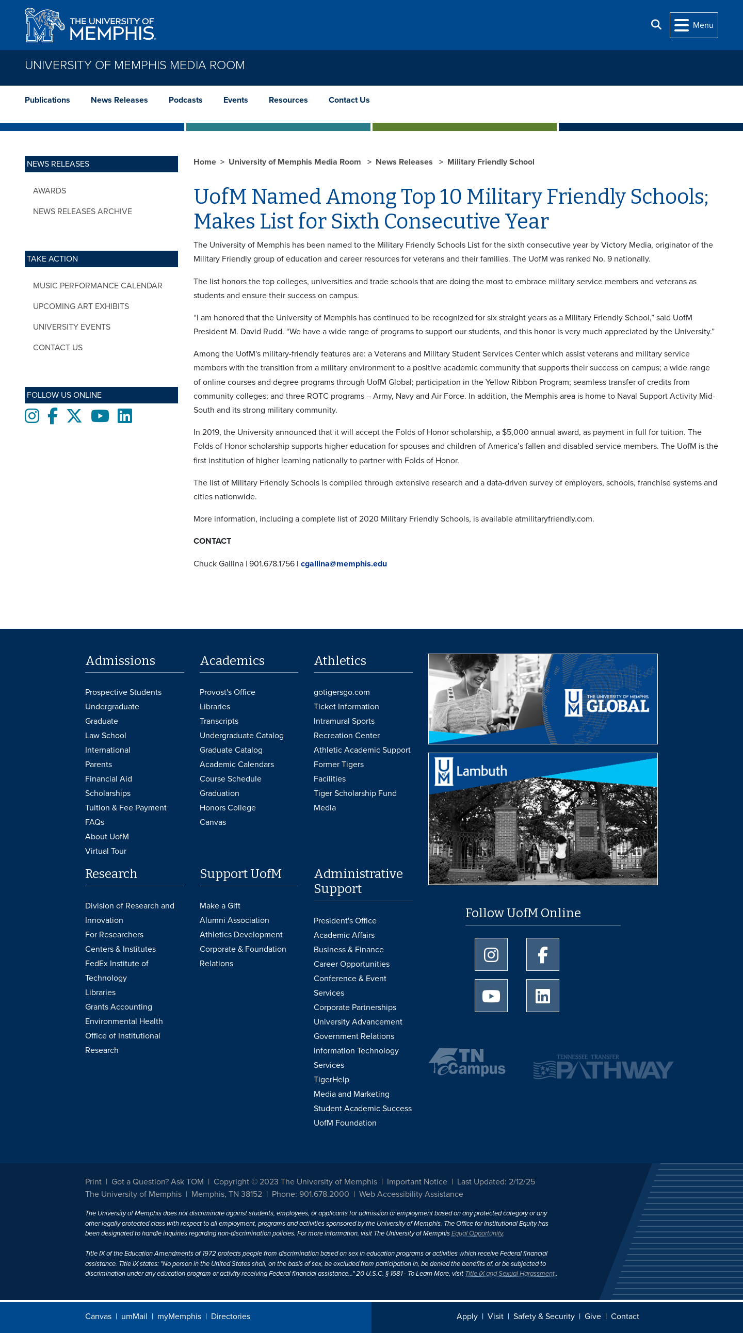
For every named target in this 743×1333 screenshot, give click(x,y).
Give (593, 1316)
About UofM (107, 837)
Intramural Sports (344, 721)
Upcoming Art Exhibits (81, 306)
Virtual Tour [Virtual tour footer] (105, 851)
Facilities (330, 779)
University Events (71, 327)
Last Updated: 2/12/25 (496, 1182)
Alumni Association (234, 920)
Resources (288, 100)
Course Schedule (231, 779)
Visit (496, 1316)
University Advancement (358, 1022)
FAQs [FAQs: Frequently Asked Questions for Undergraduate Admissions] (94, 822)
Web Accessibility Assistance (411, 1194)
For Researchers (114, 935)
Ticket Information (346, 707)
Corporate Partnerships (355, 1007)
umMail (134, 1316)
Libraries (215, 707)
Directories (230, 1316)
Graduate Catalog (231, 750)
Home (204, 162)
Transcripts (219, 721)
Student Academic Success (363, 1108)
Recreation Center (347, 735)
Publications (47, 100)
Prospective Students (123, 692)
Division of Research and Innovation (129, 913)
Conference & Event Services (350, 985)
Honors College (228, 808)
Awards (49, 191)
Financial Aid (108, 779)
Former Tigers (339, 764)
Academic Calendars (237, 764)
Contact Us (349, 100)
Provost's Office (227, 692)
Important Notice (417, 1182)
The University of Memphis (133, 1194)
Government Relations (354, 1036)
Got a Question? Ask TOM (157, 1182)
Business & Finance (349, 950)
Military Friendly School (491, 162)
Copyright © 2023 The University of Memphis (295, 1182)
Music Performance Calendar (98, 286)
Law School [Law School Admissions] (105, 735)
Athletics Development (241, 935)
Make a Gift (220, 906)
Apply (467, 1316)
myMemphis (179, 1316)
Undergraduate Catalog (242, 735)
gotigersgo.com (342, 692)
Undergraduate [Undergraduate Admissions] (112, 707)
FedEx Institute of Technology (117, 970)
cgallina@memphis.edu (344, 564)
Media (325, 808)
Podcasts (186, 100)
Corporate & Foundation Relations (243, 956)
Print (93, 1182)
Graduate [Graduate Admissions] (101, 721)
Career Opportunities (352, 964)
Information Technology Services (356, 1058)
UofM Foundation (345, 1123)
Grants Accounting (118, 1007)
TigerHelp (331, 1080)
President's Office (345, 921)
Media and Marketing (352, 1094)
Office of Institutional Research (122, 1043)
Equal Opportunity (477, 1233)
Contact (625, 1316)
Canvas (98, 1316)
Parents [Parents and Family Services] (98, 764)
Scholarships (108, 793)
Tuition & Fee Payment (126, 808)
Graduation (219, 793)
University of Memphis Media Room (135, 65)
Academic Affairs (344, 935)
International (108, 750)
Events (235, 100)
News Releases (119, 100)
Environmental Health (124, 1021)
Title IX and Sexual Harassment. (510, 1274)
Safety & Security (544, 1316)
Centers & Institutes (120, 949)
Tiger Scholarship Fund (355, 793)
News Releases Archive (82, 211)
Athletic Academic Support (362, 750)
